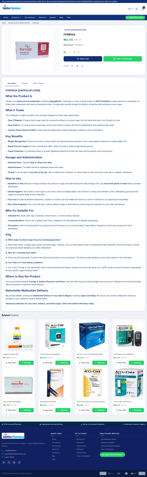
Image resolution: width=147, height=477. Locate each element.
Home (6, 17)
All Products (56, 442)
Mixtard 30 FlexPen (48, 402)
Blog (61, 17)
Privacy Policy (81, 453)
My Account (80, 439)
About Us (42, 17)
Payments (80, 449)
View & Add (10, 363)
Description (12, 83)
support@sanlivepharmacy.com (15, 454)
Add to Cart (83, 59)
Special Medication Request (110, 446)
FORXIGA (35, 23)
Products (16, 17)
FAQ (68, 17)
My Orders (80, 442)
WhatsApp (26, 363)
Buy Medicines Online (108, 439)
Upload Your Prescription (112, 454)
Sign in (130, 9)
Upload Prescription (135, 17)
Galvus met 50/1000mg (12, 402)
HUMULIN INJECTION (10, 354)
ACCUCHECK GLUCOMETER (50, 354)
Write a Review (38, 83)
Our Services (30, 17)
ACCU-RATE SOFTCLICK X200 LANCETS (91, 402)
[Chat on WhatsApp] (136, 9)
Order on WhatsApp (122, 59)
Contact (53, 17)
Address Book (81, 446)
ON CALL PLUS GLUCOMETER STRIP (90, 354)
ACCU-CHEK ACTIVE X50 (122, 402)
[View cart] (142, 9)
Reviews (25, 83)
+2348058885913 (10, 450)
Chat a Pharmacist (107, 449)
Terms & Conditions (83, 456)
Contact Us (56, 453)
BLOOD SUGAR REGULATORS (19, 23)
